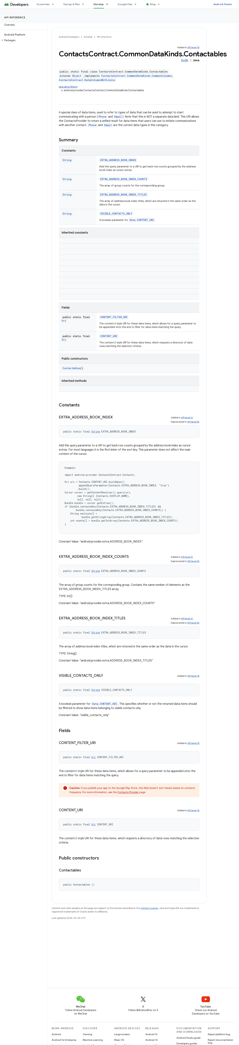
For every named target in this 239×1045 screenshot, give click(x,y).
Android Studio (222, 4)
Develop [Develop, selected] (99, 4)
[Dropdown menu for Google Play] (137, 4)
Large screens (122, 1034)
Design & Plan (71, 4)
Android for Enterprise (64, 1039)
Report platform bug (219, 1034)
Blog (153, 4)
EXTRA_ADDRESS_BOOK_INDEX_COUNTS (123, 179)
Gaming (87, 1034)
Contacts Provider (128, 792)
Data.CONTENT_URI (142, 220)
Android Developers (69, 36)
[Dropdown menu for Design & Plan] (84, 4)
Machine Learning (93, 1039)
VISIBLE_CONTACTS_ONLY (116, 213)
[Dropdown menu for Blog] (160, 4)
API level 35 (193, 421)
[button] (23, 40)
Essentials (43, 4)
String (67, 160)
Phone (103, 116)
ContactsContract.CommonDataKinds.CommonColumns (136, 75)
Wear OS (119, 1039)
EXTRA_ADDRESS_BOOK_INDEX (118, 160)
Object (76, 75)
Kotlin (184, 60)
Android (56, 1034)
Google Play (125, 4)
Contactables (71, 368)
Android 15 (151, 1034)
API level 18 (193, 47)
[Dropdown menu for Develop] (108, 4)
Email (118, 116)
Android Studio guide (188, 1037)
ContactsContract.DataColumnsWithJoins (87, 80)
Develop (88, 36)
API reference (15, 17)
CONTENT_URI (108, 336)
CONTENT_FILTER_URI (114, 317)
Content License (149, 908)
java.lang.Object (68, 86)
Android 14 (151, 1039)
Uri (64, 320)
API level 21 (187, 417)
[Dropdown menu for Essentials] (54, 4)
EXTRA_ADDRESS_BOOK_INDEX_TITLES (123, 194)
